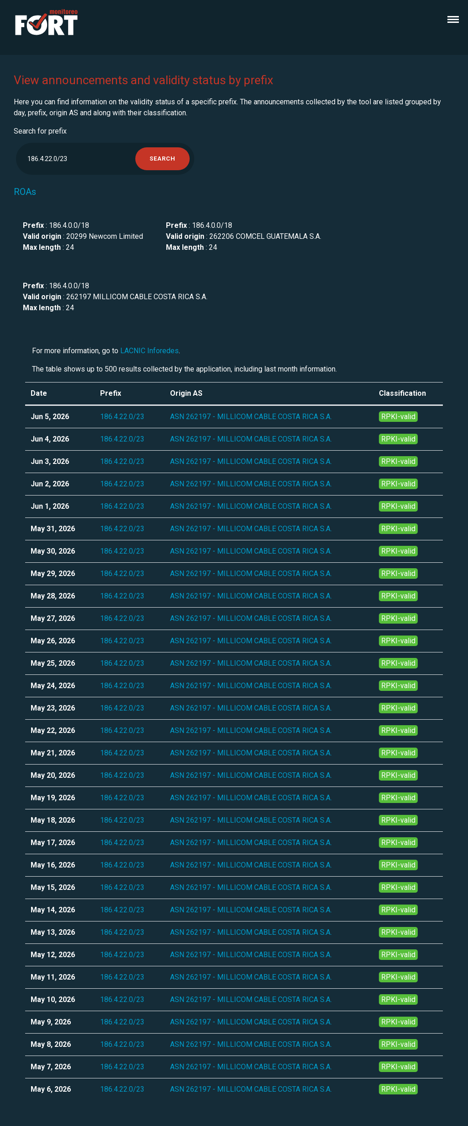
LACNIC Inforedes (149, 350)
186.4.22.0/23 (122, 416)
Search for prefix (40, 131)
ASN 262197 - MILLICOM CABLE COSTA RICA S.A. (251, 416)
